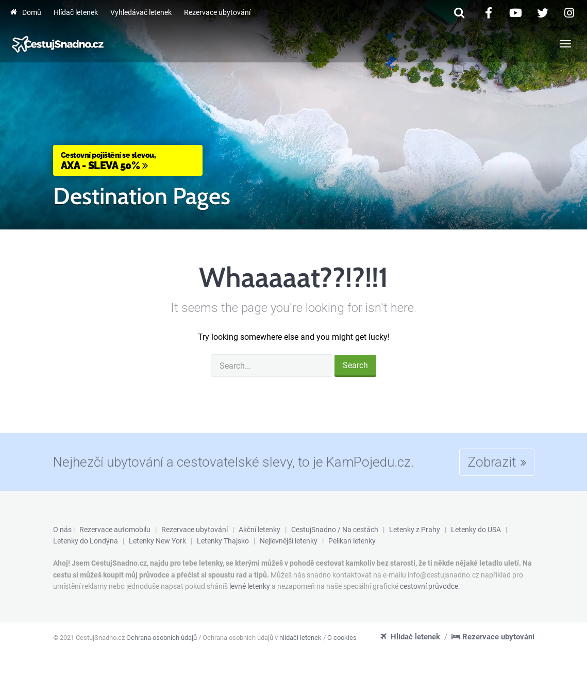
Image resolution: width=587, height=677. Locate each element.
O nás (62, 529)
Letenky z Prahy (414, 529)
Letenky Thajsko (223, 541)
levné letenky (249, 586)
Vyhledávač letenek (141, 12)
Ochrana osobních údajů (161, 637)
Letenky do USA (476, 529)
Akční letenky (259, 529)
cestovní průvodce (429, 586)
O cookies (342, 637)
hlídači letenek (300, 637)
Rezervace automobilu (114, 529)
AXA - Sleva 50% (128, 161)
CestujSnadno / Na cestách (334, 529)
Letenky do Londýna (85, 541)
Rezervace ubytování (217, 12)
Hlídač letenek (76, 12)
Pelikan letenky (352, 541)
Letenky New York (157, 541)
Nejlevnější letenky (288, 541)
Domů (25, 12)
